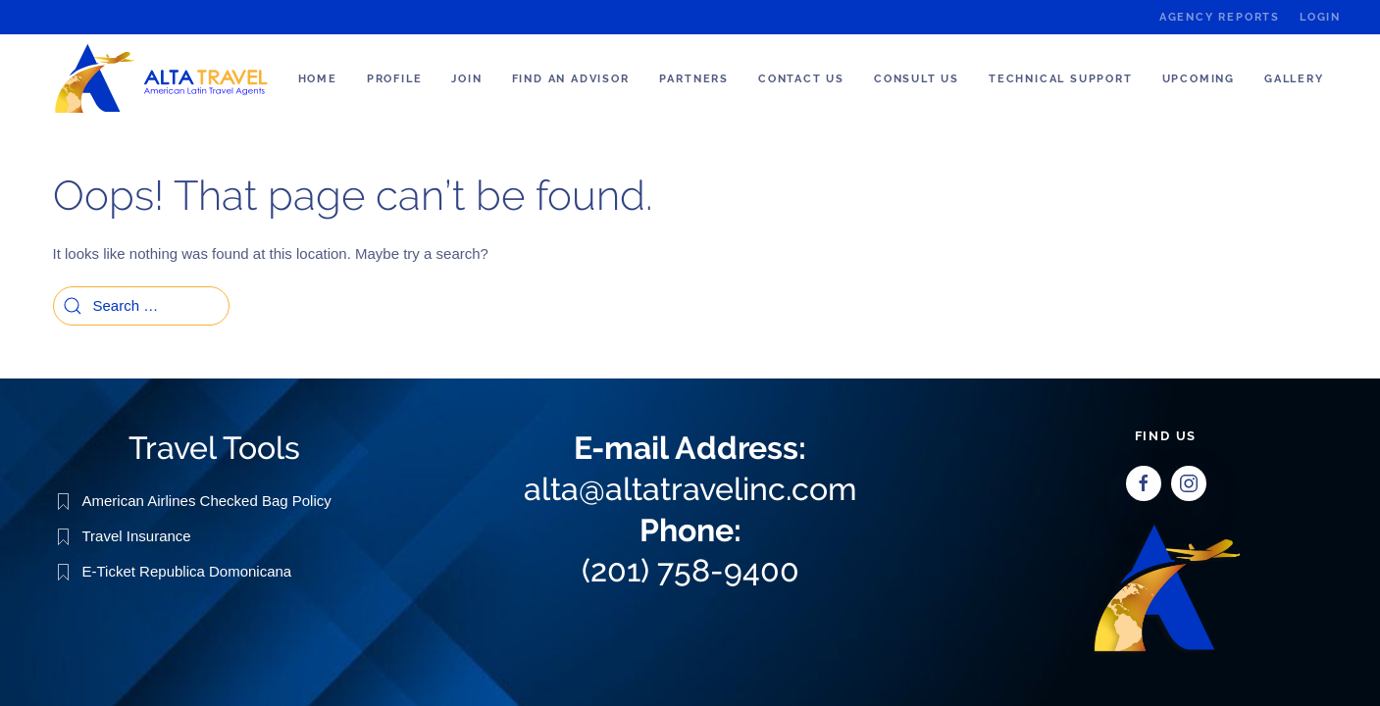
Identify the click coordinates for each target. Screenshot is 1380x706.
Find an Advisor (571, 79)
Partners (694, 79)
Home (317, 79)
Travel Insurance (136, 535)
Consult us (916, 79)
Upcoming (1198, 79)
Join (466, 79)
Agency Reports (1219, 17)
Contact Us (801, 79)
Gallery (1294, 79)
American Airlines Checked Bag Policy (207, 499)
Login (1320, 17)
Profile (395, 79)
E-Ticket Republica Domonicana (187, 570)
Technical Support (1061, 79)
